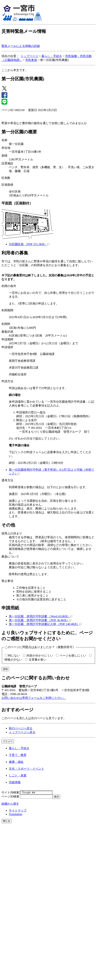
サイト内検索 (10, 792)
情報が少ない (13, 659)
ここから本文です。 (14, 70)
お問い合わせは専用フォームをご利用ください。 (33, 697)
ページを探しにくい (73, 655)
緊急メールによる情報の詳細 (20, 46)
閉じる (6, 821)
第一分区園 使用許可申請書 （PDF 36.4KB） (40, 620)
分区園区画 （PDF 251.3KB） (29, 244)
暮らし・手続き (51, 56)
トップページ (29, 56)
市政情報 (15, 782)
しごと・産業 (18, 775)
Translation (15, 814)
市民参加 (31, 60)
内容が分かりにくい (40, 655)
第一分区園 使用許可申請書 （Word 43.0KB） (40, 616)
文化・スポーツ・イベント (26, 768)
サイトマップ (18, 810)
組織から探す (10, 803)
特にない (14, 655)
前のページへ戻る (20, 728)
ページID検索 (10, 796)
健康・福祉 (16, 761)
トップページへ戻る (22, 732)
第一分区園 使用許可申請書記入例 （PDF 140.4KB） (45, 624)
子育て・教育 (18, 755)
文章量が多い (37, 659)
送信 (5, 669)
